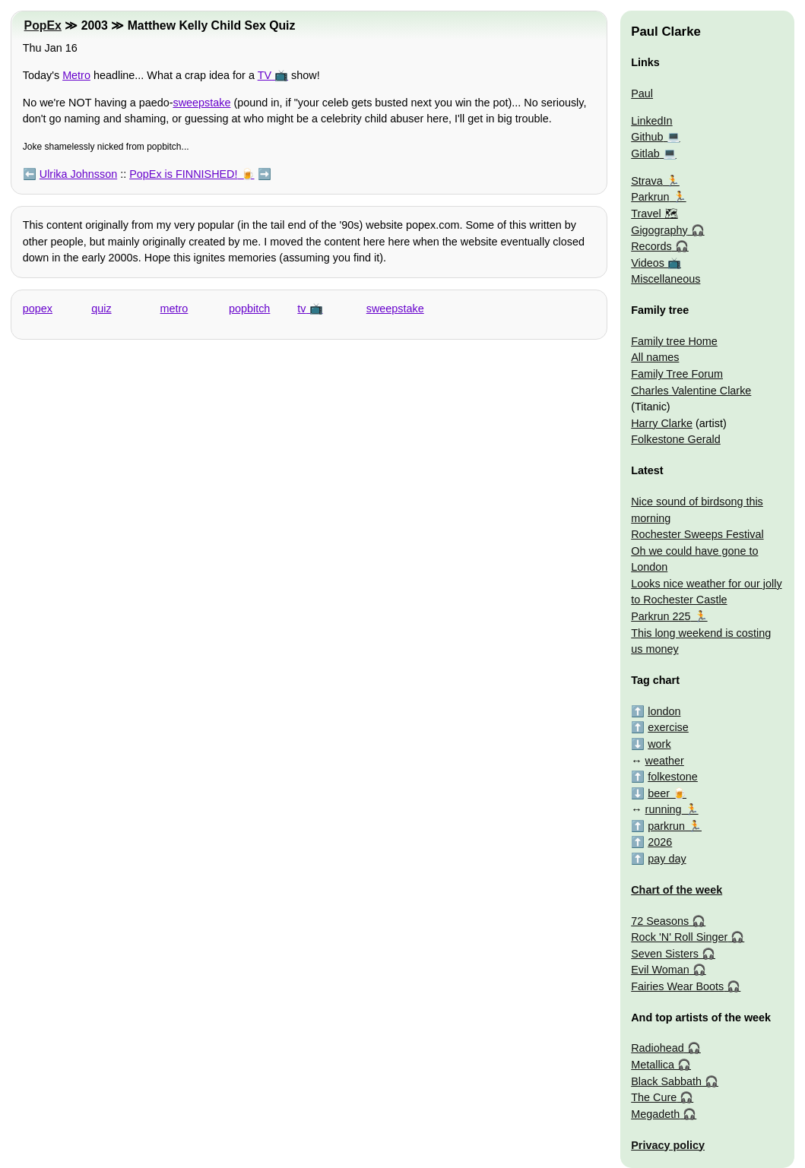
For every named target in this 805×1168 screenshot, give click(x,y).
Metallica (652, 1065)
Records (651, 246)
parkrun (666, 826)
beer (659, 793)
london (664, 711)
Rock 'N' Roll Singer (679, 937)
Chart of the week (676, 890)
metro (174, 308)
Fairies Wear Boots (677, 986)
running (663, 809)
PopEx (43, 25)
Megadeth (655, 1114)
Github (647, 137)
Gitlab (645, 153)
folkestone (673, 777)
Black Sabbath (666, 1081)
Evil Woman (660, 970)
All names (655, 357)
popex (37, 308)
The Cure (654, 1097)
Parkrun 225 (660, 616)
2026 (660, 842)
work (659, 744)
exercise (668, 727)
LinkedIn (651, 121)
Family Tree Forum (677, 374)
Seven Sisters (665, 954)
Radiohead (657, 1048)
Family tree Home (674, 341)
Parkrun (650, 197)
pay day (667, 859)
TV (264, 75)
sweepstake (201, 103)
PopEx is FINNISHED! (183, 174)
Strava (647, 181)
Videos (647, 263)
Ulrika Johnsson (78, 174)
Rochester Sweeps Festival (697, 534)
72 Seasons (660, 921)
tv (301, 308)
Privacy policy (668, 1145)
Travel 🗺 (654, 213)
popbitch (249, 308)
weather (664, 761)
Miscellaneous (665, 279)
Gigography (659, 230)
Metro (76, 75)
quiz (101, 308)
